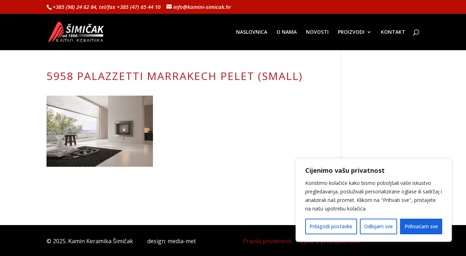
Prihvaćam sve (421, 226)
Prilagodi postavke (330, 226)
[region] (374, 200)
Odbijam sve (378, 226)
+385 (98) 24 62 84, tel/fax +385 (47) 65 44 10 (106, 6)
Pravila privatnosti (267, 241)
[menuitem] (251, 40)
